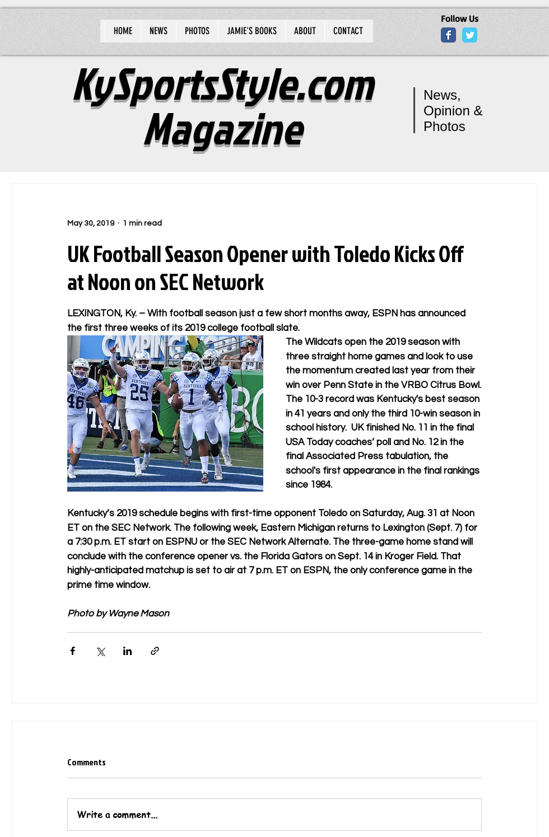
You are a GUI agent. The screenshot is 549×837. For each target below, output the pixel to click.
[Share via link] (155, 651)
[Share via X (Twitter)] (100, 651)
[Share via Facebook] (72, 651)
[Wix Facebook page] (448, 35)
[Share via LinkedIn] (127, 651)
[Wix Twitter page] (469, 35)
